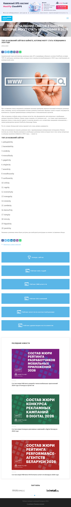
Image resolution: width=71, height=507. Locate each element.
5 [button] (38, 495)
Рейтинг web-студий (35, 271)
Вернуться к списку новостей (12, 244)
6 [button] (39, 495)
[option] (18, 490)
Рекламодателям (39, 504)
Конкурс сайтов (35, 257)
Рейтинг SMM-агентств (35, 284)
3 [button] (34, 495)
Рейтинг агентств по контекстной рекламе (35, 312)
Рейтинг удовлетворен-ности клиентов (35, 325)
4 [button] (36, 495)
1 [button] (31, 495)
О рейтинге (30, 504)
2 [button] (32, 495)
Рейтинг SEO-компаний (35, 299)
